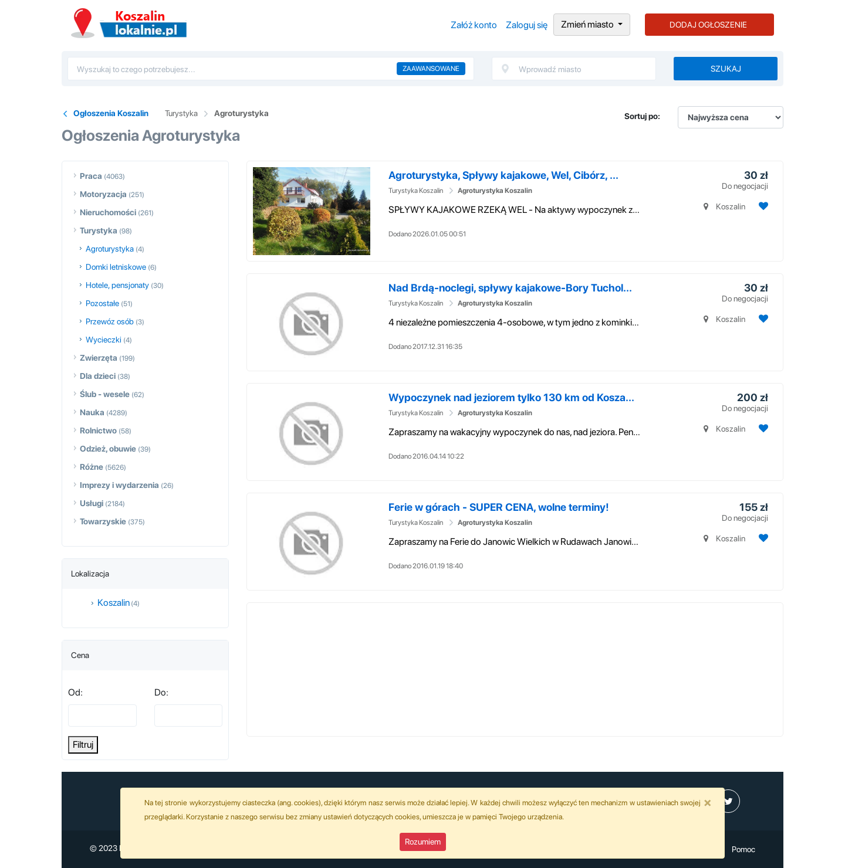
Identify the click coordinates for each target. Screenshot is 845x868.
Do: (161, 692)
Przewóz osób (110, 321)
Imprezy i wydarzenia (119, 485)
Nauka (92, 412)
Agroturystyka (241, 113)
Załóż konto (474, 24)
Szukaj (726, 68)
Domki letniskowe (116, 267)
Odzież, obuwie (108, 448)
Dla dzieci (98, 376)
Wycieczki (103, 339)
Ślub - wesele (105, 394)
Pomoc (743, 849)
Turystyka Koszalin (415, 191)
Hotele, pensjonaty (117, 285)
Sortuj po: (642, 116)
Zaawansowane (431, 69)
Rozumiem (423, 841)
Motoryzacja (103, 194)
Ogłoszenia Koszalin (129, 23)
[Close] (707, 802)
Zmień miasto (588, 24)
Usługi (91, 503)
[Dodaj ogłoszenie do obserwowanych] (762, 206)
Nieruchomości (108, 212)
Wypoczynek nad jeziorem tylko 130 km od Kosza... (511, 397)
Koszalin (113, 602)
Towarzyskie (103, 521)
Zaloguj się (526, 24)
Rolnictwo (98, 430)
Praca (91, 176)
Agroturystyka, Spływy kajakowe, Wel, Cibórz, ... (503, 175)
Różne (91, 467)
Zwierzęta (98, 357)
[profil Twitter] (728, 801)
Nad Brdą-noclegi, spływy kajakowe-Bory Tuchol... (510, 288)
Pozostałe (102, 303)
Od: (75, 692)
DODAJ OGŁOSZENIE (708, 24)
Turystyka (181, 113)
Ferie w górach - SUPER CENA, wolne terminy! (498, 507)
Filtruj (83, 744)
